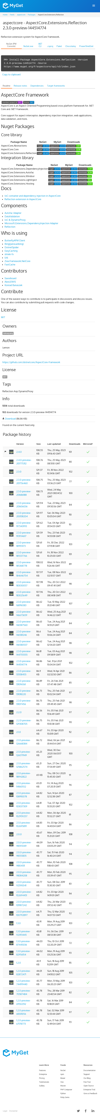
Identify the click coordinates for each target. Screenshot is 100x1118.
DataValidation (12, 216)
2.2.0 (18, 712)
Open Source (89, 1086)
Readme (6, 86)
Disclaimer (13, 1111)
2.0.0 (19, 834)
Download (10, 418)
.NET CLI (40, 45)
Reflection (10, 226)
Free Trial (87, 1082)
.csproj (50, 46)
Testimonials (44, 1082)
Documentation (90, 1070)
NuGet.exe (28, 46)
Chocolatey (70, 46)
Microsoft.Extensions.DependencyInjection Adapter (31, 223)
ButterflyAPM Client (15, 240)
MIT (3, 317)
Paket (59, 46)
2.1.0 (18, 732)
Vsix (62, 1082)
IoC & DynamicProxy (15, 219)
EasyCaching (11, 250)
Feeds (12, 15)
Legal (5, 1111)
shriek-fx (9, 254)
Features (42, 1070)
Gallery (42, 1086)
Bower (62, 1078)
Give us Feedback (90, 1093)
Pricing (42, 1078)
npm (62, 1074)
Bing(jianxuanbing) (14, 243)
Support (87, 1074)
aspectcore (21, 15)
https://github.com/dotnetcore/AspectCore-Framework (31, 362)
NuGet (62, 1070)
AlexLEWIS (10, 281)
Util (6, 257)
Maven (63, 1086)
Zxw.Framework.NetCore (17, 261)
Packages (31, 15)
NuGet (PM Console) (11, 45)
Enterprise (43, 1074)
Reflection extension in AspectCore (23, 199)
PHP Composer (66, 1089)
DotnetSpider (12, 247)
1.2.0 (18, 962)
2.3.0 (18, 471)
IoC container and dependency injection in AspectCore (33, 195)
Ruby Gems (64, 1097)
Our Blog (87, 1078)
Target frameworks (56, 86)
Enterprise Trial (89, 1089)
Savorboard (10, 278)
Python (63, 1093)
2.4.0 (19, 451)
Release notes (20, 86)
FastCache (10, 264)
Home (5, 15)
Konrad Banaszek (13, 285)
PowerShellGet (86, 46)
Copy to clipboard (11, 74)
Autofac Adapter (13, 213)
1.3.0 (18, 923)
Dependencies (37, 86)
